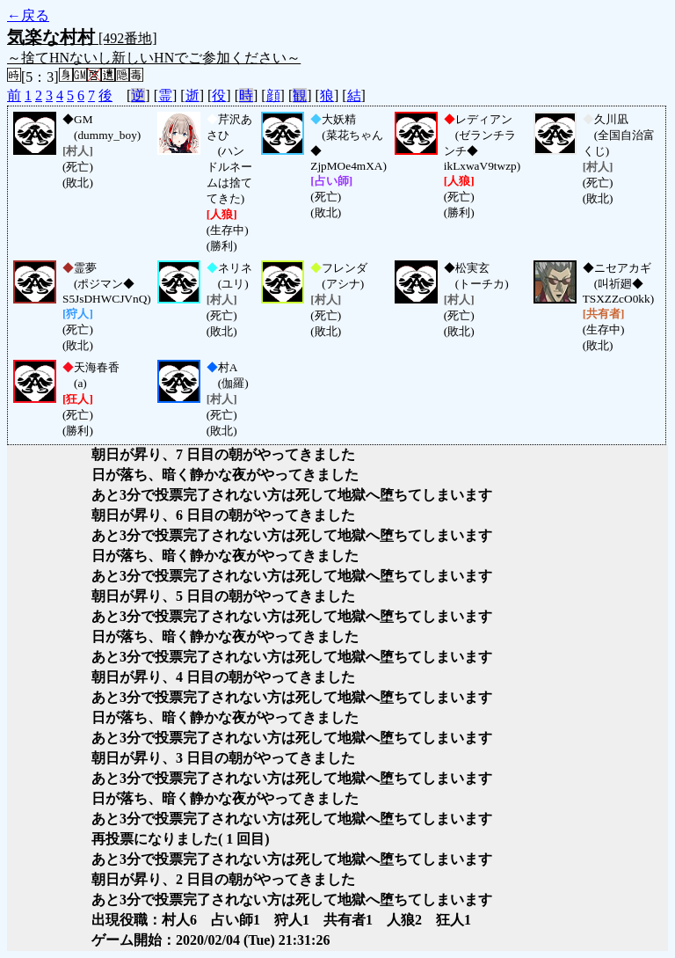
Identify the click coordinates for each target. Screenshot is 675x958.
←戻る (28, 15)
